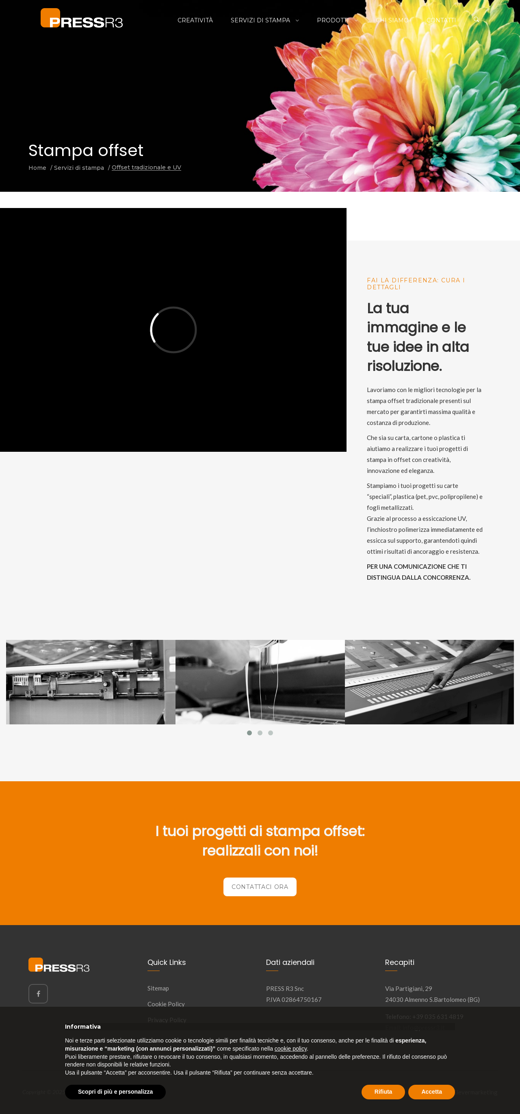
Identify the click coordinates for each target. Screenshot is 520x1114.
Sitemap (158, 988)
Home (37, 167)
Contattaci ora (260, 887)
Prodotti (334, 20)
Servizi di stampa (261, 20)
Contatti (441, 20)
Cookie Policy (166, 1004)
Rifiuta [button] (383, 1091)
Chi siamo (392, 20)
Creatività (195, 20)
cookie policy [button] (291, 1048)
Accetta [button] (431, 1091)
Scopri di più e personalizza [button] (115, 1091)
